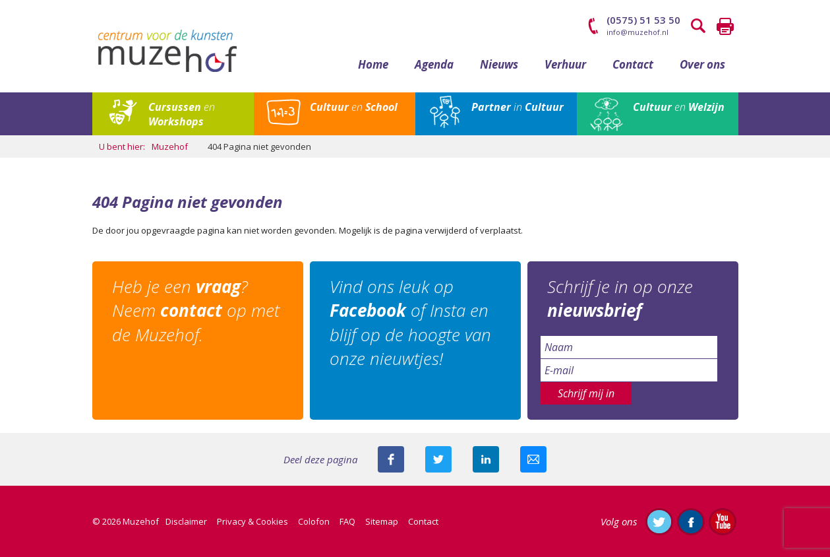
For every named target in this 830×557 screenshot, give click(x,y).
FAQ (347, 521)
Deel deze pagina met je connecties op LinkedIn (486, 459)
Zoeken (699, 26)
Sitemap (381, 521)
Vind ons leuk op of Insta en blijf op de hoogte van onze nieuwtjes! (410, 322)
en (181, 114)
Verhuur (565, 64)
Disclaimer (186, 521)
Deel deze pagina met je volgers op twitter (438, 459)
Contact (632, 64)
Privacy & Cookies (252, 521)
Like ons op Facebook (691, 521)
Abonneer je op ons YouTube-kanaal (722, 521)
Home (373, 64)
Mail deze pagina (533, 459)
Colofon (314, 521)
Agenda (434, 64)
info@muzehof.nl (637, 32)
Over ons (702, 64)
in (517, 107)
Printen (725, 26)
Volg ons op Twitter (659, 521)
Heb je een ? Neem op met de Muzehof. (196, 310)
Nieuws (499, 64)
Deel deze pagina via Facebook (391, 459)
